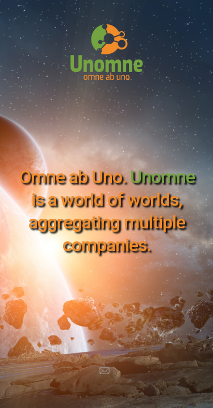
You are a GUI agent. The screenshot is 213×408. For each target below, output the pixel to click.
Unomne (162, 177)
